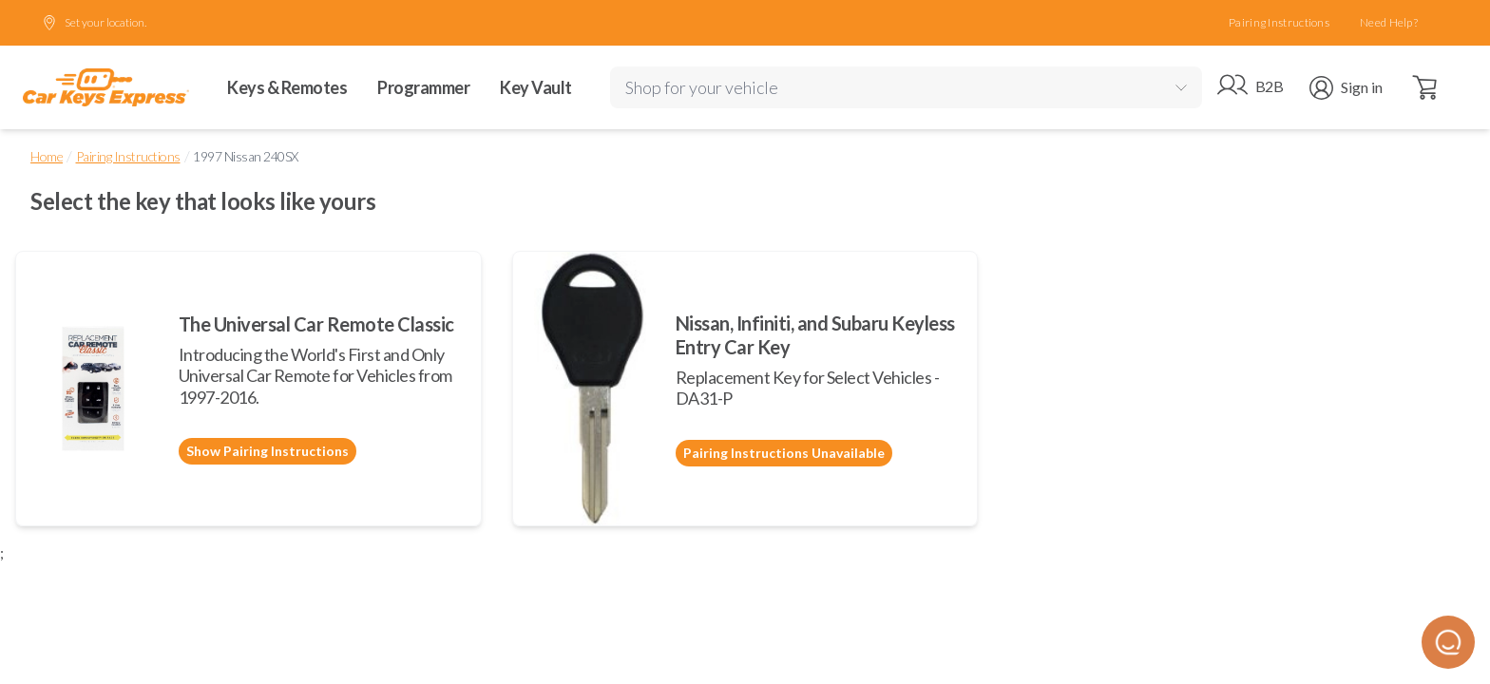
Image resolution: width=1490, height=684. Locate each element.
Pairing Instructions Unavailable (784, 453)
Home (46, 156)
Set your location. (94, 22)
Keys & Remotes (287, 87)
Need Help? (1389, 22)
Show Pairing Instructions (267, 451)
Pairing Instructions (1279, 22)
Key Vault (536, 87)
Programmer (423, 87)
